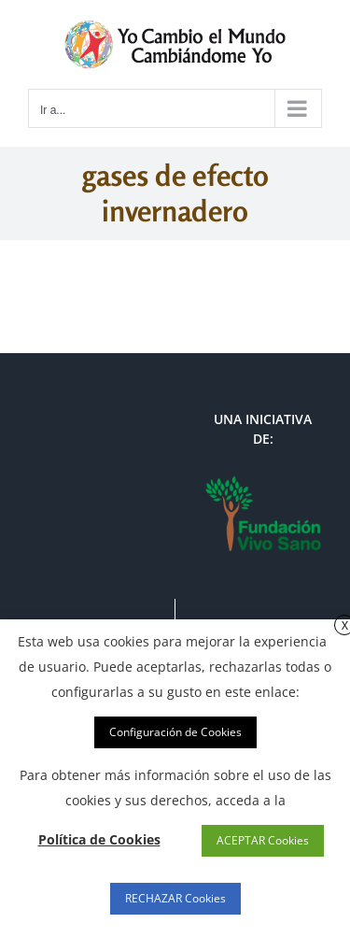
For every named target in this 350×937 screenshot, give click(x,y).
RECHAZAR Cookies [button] (175, 898)
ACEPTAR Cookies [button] (263, 840)
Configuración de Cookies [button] (175, 732)
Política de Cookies (99, 839)
